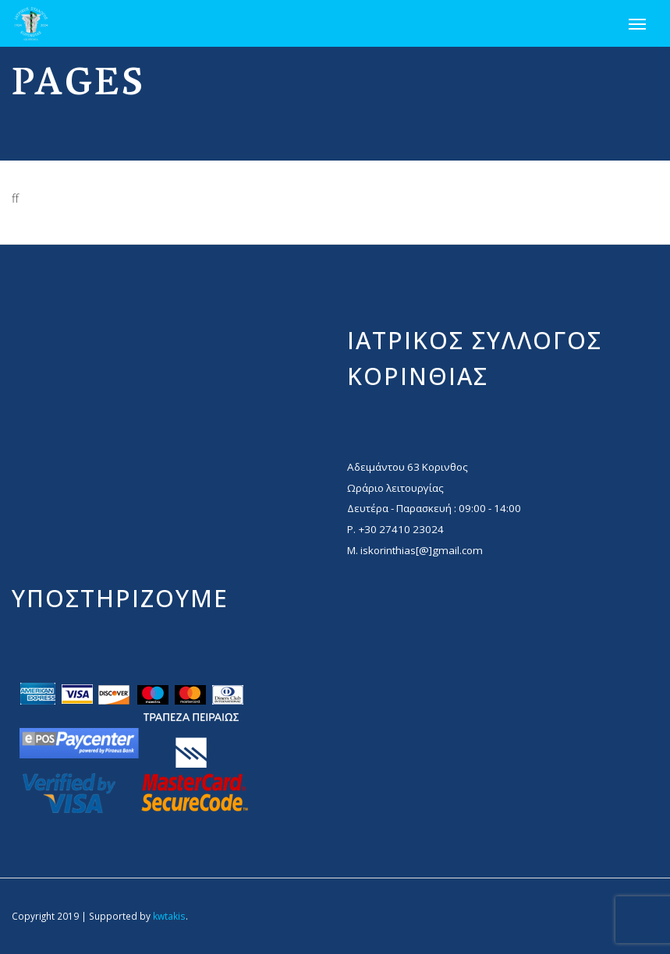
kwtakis (169, 916)
